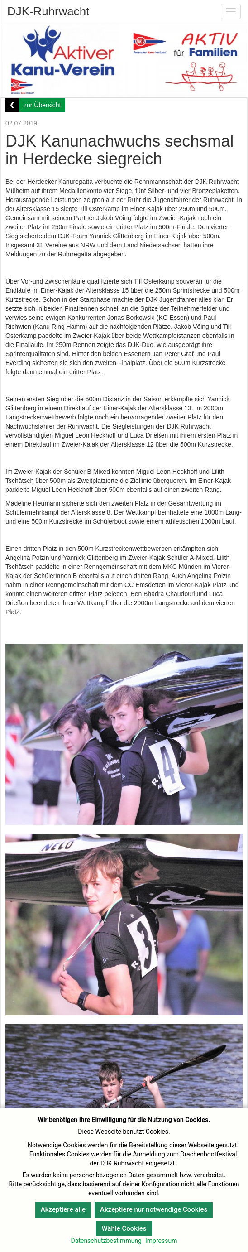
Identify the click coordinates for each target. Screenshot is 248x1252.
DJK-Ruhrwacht (48, 11)
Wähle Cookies (123, 1228)
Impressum (161, 1240)
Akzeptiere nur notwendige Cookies (153, 1209)
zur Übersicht (42, 105)
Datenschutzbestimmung (106, 1240)
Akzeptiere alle (63, 1209)
